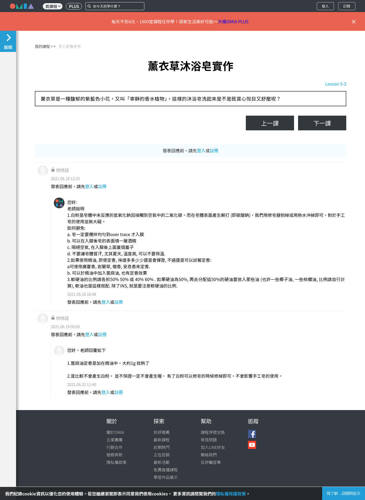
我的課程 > (44, 46)
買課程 (53, 6)
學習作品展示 (166, 477)
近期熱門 (162, 447)
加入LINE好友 (213, 447)
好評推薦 (162, 432)
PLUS (74, 6)
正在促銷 (162, 454)
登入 (325, 6)
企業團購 (115, 439)
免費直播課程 (166, 469)
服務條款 (115, 454)
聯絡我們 (209, 454)
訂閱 (346, 6)
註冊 (214, 150)
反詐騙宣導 (211, 462)
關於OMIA (115, 432)
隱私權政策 (117, 462)
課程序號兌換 (213, 432)
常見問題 (209, 439)
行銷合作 (115, 447)
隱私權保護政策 (231, 493)
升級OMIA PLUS (233, 21)
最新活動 (162, 462)
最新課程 (162, 439)
